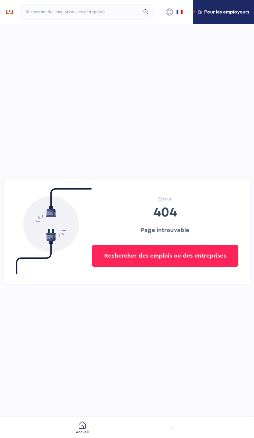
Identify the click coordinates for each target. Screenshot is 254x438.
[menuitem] (38, 428)
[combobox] (80, 12)
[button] (223, 12)
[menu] (127, 428)
